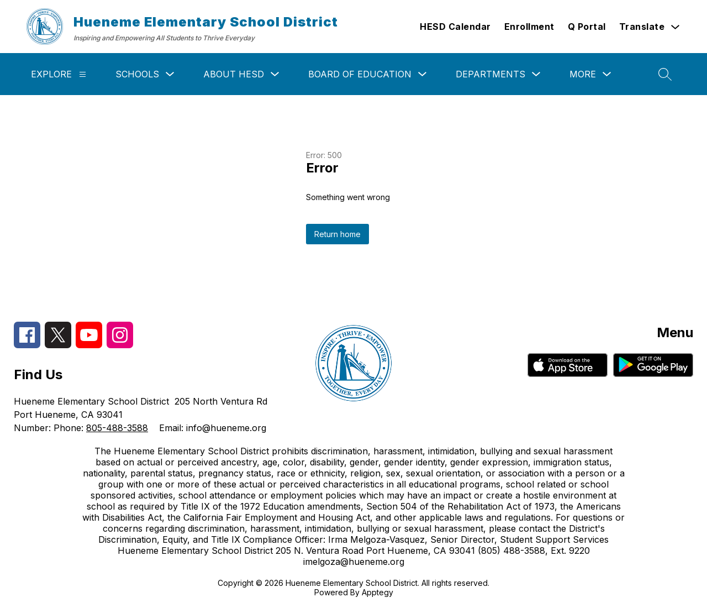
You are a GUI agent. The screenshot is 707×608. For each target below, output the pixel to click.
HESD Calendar (455, 26)
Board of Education (359, 74)
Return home (337, 234)
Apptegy (377, 592)
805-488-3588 (117, 427)
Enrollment (529, 26)
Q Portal (587, 26)
